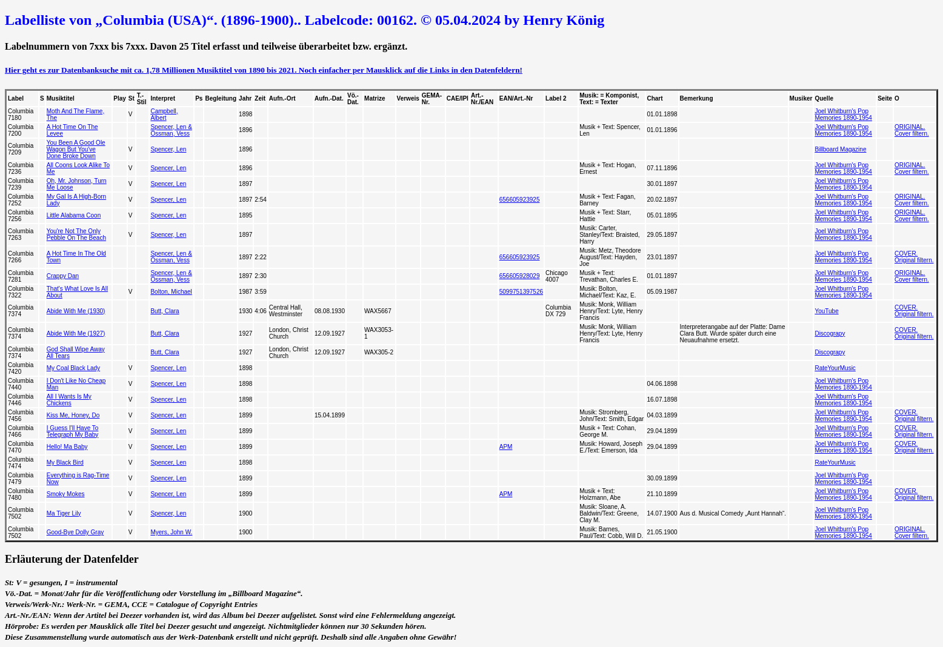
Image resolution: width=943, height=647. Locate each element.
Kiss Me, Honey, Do (73, 415)
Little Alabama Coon (74, 215)
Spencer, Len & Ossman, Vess (171, 130)
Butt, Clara (164, 311)
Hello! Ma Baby (67, 446)
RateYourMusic (835, 368)
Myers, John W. (171, 532)
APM (506, 446)
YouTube (826, 311)
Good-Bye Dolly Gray (75, 532)
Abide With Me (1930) (76, 311)
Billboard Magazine (840, 149)
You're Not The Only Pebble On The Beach (76, 234)
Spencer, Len (168, 149)
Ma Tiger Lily (64, 513)
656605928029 (519, 276)
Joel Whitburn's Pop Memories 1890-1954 (843, 114)
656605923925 (519, 199)
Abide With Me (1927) (76, 333)
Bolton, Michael (171, 291)
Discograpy (830, 333)
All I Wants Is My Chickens (69, 399)
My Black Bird (65, 462)
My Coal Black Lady (73, 368)
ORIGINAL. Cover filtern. (912, 130)
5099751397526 (521, 291)
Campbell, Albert (164, 114)
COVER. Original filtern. (914, 257)
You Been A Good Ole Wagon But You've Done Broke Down (76, 149)
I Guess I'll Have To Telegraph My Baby (73, 431)
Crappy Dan (63, 276)
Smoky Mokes (66, 494)
